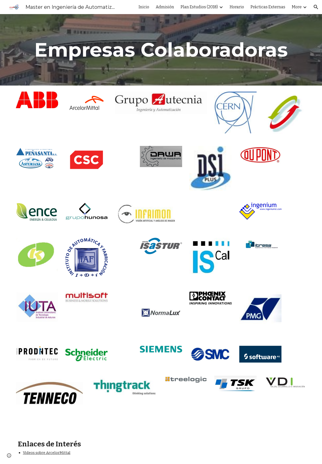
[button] (316, 7)
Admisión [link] (165, 7)
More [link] (297, 7)
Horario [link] (237, 7)
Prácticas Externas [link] (268, 7)
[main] (161, 49)
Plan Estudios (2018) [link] (199, 7)
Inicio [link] (144, 7)
